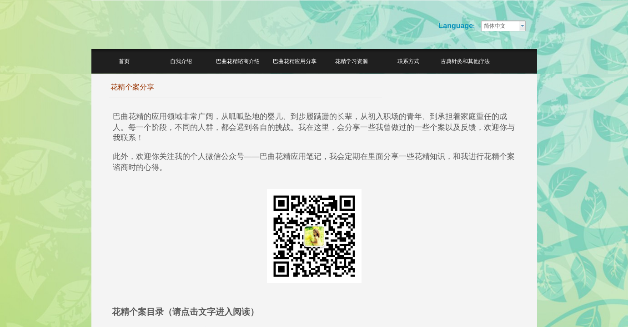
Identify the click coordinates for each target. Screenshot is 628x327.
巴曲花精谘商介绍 (238, 61)
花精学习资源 (351, 61)
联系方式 (408, 61)
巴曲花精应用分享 (295, 61)
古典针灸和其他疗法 (465, 61)
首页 (124, 61)
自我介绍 (181, 61)
